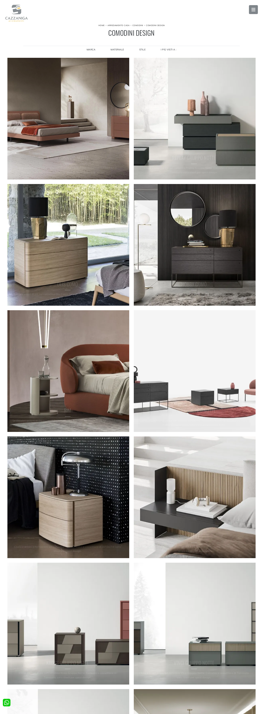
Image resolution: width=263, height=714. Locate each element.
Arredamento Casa (118, 27)
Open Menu (252, 10)
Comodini (137, 27)
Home (101, 27)
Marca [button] (90, 52)
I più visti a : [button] (169, 52)
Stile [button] (142, 52)
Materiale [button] (117, 52)
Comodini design (155, 27)
